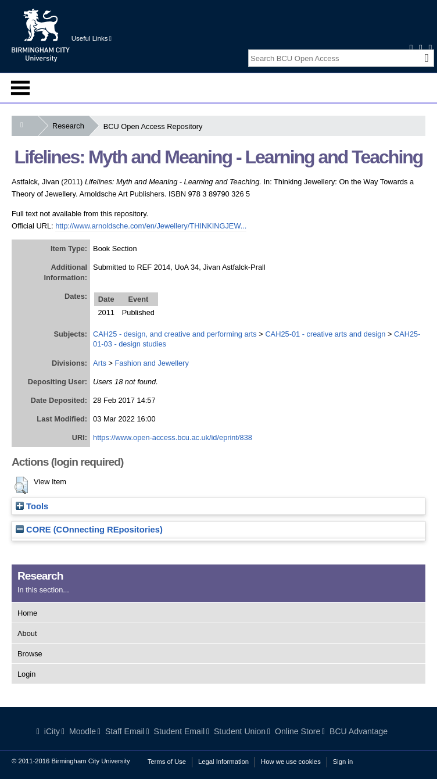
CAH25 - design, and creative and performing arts (175, 334)
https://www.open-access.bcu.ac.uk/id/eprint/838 (172, 437)
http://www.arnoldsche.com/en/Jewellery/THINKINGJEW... (150, 225)
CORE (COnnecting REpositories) (89, 529)
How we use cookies (291, 761)
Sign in (343, 761)
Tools (32, 506)
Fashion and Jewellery (151, 363)
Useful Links (91, 38)
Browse (29, 653)
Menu (20, 87)
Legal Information (223, 761)
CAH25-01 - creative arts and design (325, 334)
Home (27, 613)
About (27, 633)
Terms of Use (167, 761)
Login (26, 674)
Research (70, 126)
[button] (21, 485)
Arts (99, 363)
